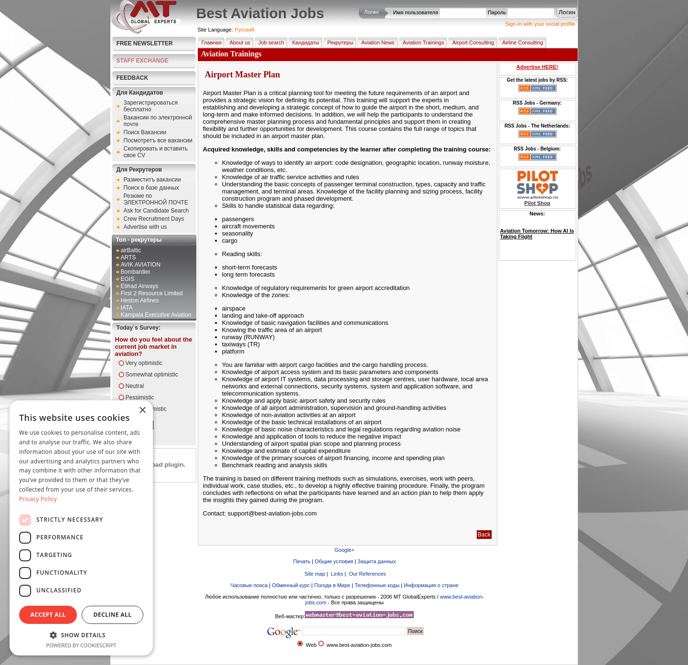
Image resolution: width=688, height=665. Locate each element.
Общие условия (334, 561)
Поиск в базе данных (151, 187)
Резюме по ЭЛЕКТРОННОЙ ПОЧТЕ (156, 199)
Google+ (344, 550)
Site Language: (215, 29)
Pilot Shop (537, 203)
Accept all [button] (48, 615)
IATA (127, 307)
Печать (302, 561)
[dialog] (81, 527)
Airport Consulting (471, 42)
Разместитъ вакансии (152, 179)
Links (337, 574)
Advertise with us (145, 227)
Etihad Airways (140, 286)
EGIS (128, 279)
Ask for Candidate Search (156, 210)
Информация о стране (431, 585)
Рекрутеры (338, 42)
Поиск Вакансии (145, 132)
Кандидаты (304, 42)
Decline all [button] (113, 615)
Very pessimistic (146, 409)
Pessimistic (140, 397)
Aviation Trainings (421, 42)
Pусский (244, 29)
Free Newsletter (145, 43)
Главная (210, 42)
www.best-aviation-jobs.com (359, 645)
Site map (314, 574)
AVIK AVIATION (141, 264)
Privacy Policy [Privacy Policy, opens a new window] (38, 499)
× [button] (142, 410)
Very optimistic (144, 363)
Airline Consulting (520, 42)
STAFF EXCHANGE (143, 60)
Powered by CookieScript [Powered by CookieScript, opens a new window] (81, 645)
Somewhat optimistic (152, 374)
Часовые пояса (249, 585)
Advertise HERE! (537, 67)
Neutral (135, 386)
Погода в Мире (332, 585)
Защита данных (376, 561)
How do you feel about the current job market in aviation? (154, 346)
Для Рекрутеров (139, 169)
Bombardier (135, 271)
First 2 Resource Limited (152, 293)
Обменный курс (291, 585)
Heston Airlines (140, 300)
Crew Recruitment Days (154, 218)
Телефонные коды (377, 585)
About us (238, 42)
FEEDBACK (133, 78)
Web (311, 645)
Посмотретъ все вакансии (158, 140)
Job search (269, 42)
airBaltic (131, 250)
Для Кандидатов (140, 92)
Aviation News (376, 42)
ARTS (128, 257)
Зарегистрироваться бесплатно (151, 106)
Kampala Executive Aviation (156, 314)
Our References (366, 574)
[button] (81, 634)
